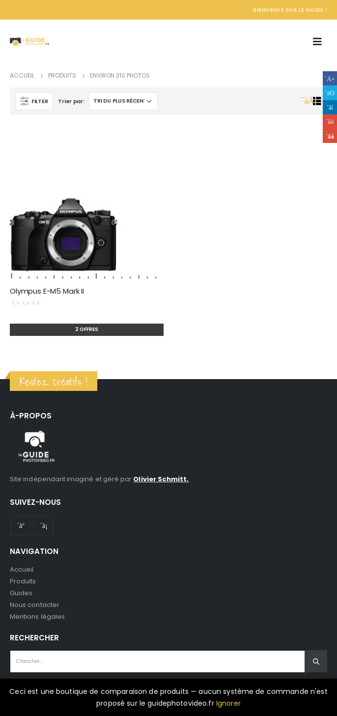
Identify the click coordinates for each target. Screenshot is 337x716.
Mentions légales (37, 616)
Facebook (330, 78)
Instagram (44, 525)
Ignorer (228, 703)
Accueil (21, 569)
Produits (23, 581)
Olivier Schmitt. (161, 479)
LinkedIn (330, 107)
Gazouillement (330, 92)
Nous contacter (34, 604)
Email (330, 136)
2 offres (86, 329)
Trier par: (71, 101)
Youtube (20, 525)
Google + (330, 121)
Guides (21, 593)
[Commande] (123, 101)
